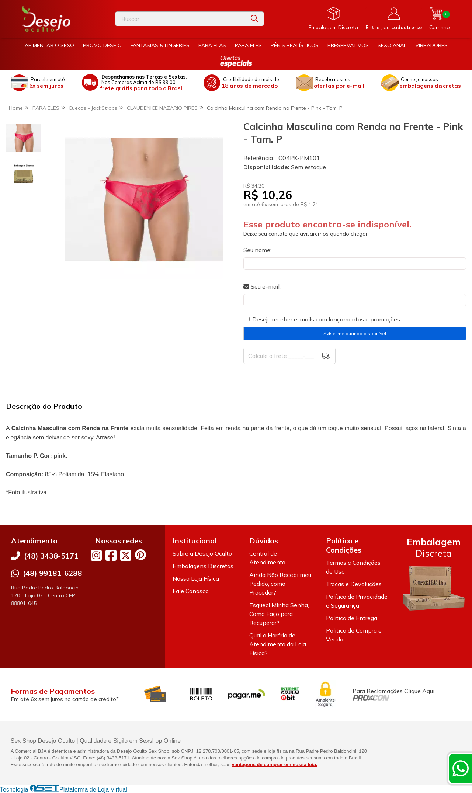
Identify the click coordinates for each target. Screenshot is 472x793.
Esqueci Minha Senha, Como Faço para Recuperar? (279, 613)
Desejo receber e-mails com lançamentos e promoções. (326, 319)
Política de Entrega (351, 618)
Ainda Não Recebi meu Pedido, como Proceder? (280, 583)
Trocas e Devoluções (354, 584)
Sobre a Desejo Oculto (202, 553)
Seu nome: (257, 250)
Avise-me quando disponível (354, 333)
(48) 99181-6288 (52, 573)
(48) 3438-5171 (51, 555)
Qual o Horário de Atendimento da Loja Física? (277, 644)
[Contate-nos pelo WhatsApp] (460, 768)
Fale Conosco (191, 591)
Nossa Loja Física (196, 578)
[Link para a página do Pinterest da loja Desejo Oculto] (140, 554)
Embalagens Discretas (203, 566)
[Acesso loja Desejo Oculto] (393, 19)
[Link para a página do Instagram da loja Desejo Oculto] (96, 555)
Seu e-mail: (262, 286)
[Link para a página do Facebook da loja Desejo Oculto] (111, 555)
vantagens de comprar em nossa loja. (274, 764)
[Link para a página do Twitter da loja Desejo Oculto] (125, 555)
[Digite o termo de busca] (180, 19)
